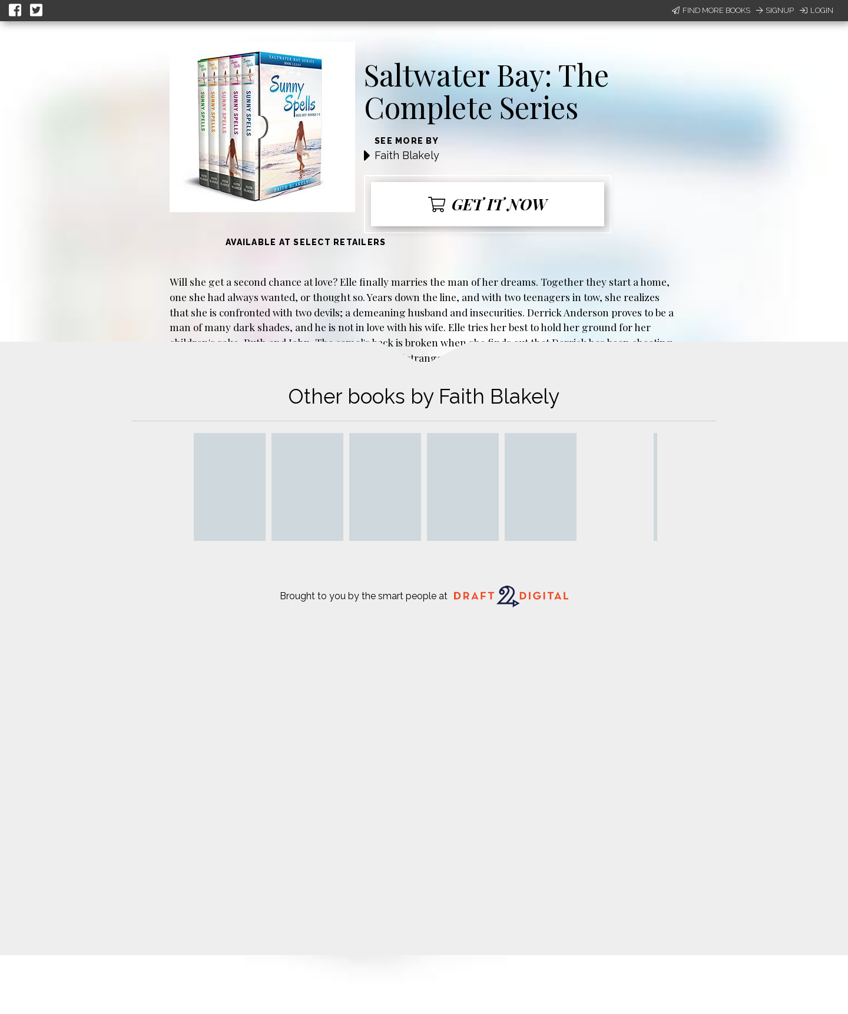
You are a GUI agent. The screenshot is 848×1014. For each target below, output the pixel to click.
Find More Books (711, 10)
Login (816, 10)
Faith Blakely (407, 155)
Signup (775, 10)
